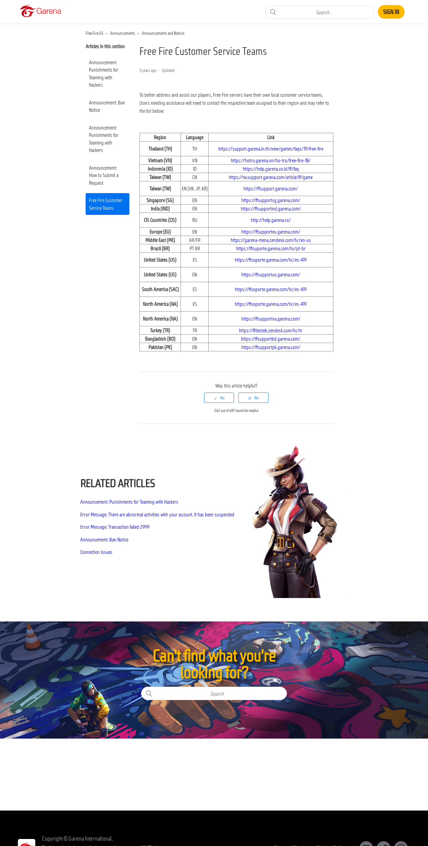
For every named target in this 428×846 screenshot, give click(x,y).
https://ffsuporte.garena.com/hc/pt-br (271, 248)
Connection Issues (96, 552)
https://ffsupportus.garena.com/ (270, 274)
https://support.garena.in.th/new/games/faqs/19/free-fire (270, 149)
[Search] (319, 12)
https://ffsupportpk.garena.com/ (270, 347)
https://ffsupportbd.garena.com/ (270, 339)
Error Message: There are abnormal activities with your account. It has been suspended (157, 514)
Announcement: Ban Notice (107, 106)
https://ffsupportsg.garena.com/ (270, 200)
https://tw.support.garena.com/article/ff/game (271, 177)
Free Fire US (94, 33)
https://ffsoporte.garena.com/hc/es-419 (271, 260)
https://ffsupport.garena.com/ (270, 188)
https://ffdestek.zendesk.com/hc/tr (270, 330)
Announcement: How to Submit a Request (103, 175)
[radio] (219, 398)
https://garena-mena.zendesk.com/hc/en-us (271, 240)
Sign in (391, 11)
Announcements (122, 33)
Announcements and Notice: (163, 33)
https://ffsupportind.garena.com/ (271, 208)
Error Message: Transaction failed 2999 (114, 527)
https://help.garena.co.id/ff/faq (271, 169)
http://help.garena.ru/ (271, 220)
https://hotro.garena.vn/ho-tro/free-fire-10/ (271, 160)
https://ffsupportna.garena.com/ (270, 319)
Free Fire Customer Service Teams (105, 204)
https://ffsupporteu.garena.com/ (270, 232)
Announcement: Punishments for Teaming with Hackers (103, 73)
